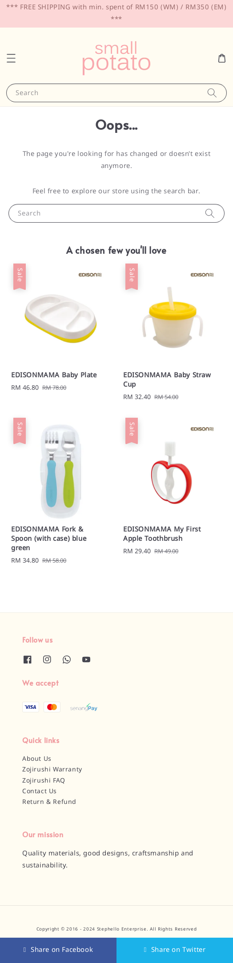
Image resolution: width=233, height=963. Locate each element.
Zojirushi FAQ (43, 781)
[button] (11, 58)
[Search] (212, 92)
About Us (37, 759)
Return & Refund (49, 802)
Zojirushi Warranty (52, 770)
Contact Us (39, 791)
